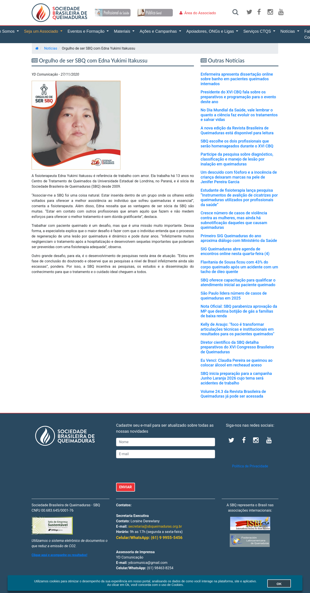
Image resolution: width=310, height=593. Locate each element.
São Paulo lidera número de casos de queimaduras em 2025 (234, 295)
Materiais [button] (122, 31)
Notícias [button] (288, 31)
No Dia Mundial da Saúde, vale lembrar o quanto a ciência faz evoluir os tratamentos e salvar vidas (239, 115)
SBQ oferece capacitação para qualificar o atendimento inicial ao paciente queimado (238, 282)
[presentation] (150, 470)
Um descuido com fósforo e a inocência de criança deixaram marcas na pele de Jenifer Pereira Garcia (239, 177)
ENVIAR (125, 487)
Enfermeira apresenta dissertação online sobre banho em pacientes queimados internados (237, 79)
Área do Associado (200, 13)
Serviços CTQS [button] (257, 31)
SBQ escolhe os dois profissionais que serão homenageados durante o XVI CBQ (237, 143)
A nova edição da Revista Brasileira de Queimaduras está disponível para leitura (237, 130)
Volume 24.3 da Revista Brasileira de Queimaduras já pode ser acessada (233, 394)
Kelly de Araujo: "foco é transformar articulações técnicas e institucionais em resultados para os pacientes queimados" (237, 329)
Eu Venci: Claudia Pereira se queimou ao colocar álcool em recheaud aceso (236, 363)
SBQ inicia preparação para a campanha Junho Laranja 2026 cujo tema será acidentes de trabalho (236, 378)
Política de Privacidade (250, 466)
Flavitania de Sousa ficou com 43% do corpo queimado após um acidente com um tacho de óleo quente (239, 267)
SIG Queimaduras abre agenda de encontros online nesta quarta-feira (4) (235, 251)
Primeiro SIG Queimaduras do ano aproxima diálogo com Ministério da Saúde (239, 238)
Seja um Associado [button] (41, 31)
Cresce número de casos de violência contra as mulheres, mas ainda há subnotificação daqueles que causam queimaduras (234, 220)
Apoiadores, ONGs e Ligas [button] (210, 31)
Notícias (50, 48)
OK (271, 583)
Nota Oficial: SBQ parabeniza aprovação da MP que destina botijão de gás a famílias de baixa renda (239, 311)
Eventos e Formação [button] (87, 31)
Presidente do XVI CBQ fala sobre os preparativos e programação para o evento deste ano (238, 97)
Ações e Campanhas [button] (159, 31)
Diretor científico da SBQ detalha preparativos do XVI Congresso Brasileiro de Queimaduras (237, 347)
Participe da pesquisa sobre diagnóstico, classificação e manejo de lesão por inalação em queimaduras (237, 159)
